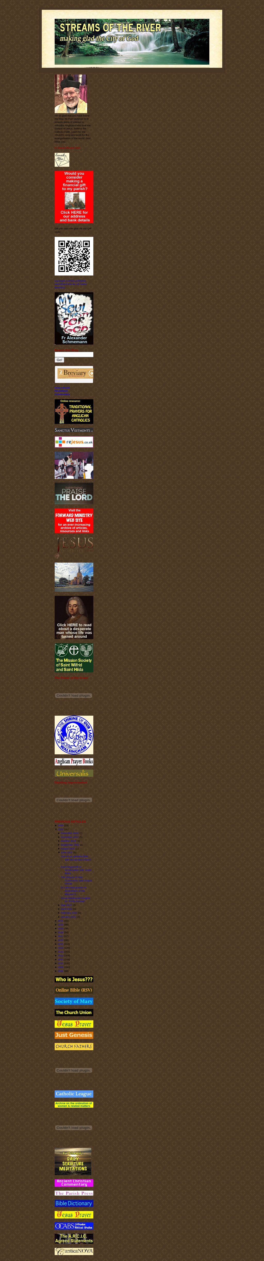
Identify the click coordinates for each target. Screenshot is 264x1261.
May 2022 (66, 905)
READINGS (61, 390)
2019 (60, 928)
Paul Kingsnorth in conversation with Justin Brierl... (76, 870)
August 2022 (68, 848)
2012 (60, 955)
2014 (60, 947)
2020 (60, 924)
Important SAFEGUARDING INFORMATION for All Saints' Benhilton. (71, 284)
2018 (60, 932)
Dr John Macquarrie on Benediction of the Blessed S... (73, 890)
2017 (60, 936)
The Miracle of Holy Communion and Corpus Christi (76, 880)
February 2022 (69, 912)
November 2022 (70, 837)
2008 (60, 971)
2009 (60, 967)
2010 (60, 963)
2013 (60, 951)
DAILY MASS (62, 387)
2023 (60, 825)
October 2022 (68, 840)
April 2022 (66, 908)
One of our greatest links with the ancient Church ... (76, 859)
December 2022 (70, 833)
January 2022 (68, 916)
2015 (60, 943)
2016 (60, 940)
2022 (60, 829)
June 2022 (66, 852)
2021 (60, 920)
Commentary (62, 394)
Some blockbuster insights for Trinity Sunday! (75, 900)
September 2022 (70, 844)
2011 (60, 959)
